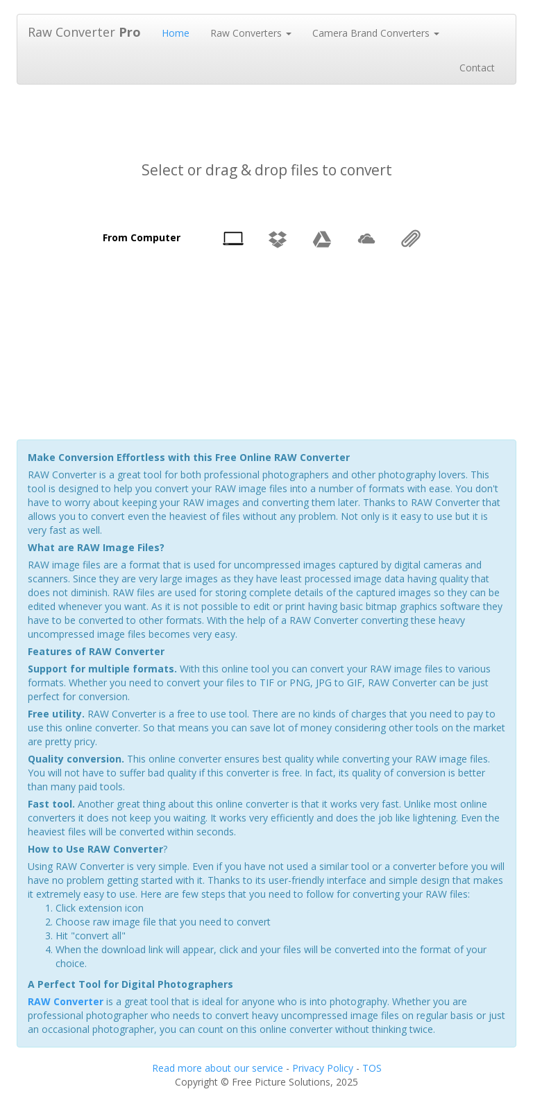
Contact (477, 67)
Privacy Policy (322, 1068)
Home (175, 33)
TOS (372, 1068)
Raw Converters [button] (250, 33)
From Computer (141, 237)
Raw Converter (84, 32)
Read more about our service (217, 1068)
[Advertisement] (269, 110)
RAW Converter (65, 1001)
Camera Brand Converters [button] (375, 33)
